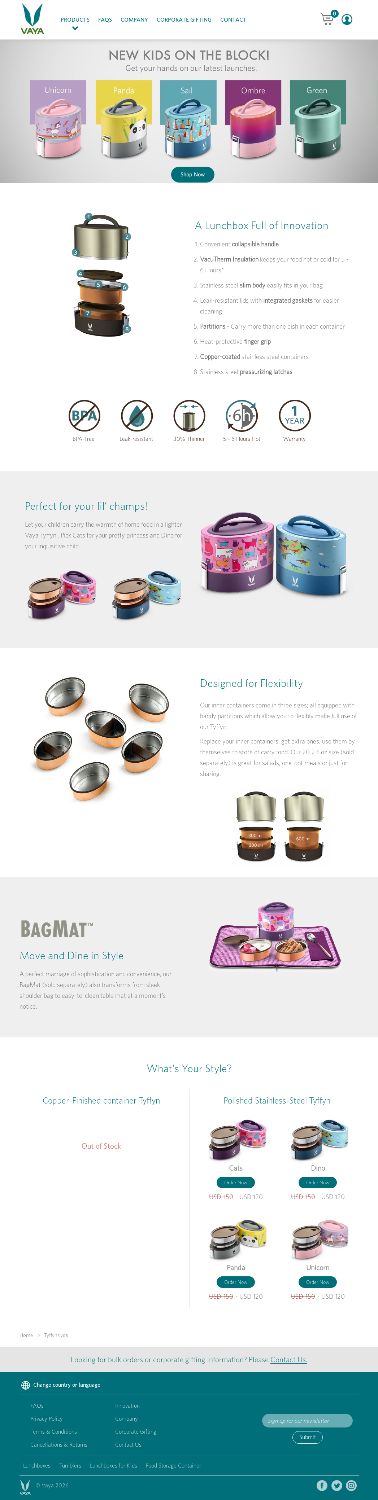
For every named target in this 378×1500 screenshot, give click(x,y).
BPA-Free (84, 438)
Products (77, 24)
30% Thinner (189, 438)
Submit (307, 1437)
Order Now (235, 1182)
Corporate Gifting (184, 19)
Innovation (127, 1405)
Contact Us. (288, 1359)
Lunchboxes (37, 1465)
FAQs (105, 19)
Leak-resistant (136, 438)
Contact (233, 19)
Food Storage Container (173, 1465)
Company (134, 19)
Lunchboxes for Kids (113, 1465)
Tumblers (70, 1465)
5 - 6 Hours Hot (241, 438)
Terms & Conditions (53, 1431)
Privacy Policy (46, 1418)
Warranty (294, 438)
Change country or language (59, 1385)
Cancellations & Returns (58, 1444)
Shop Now (193, 174)
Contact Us (128, 1444)
